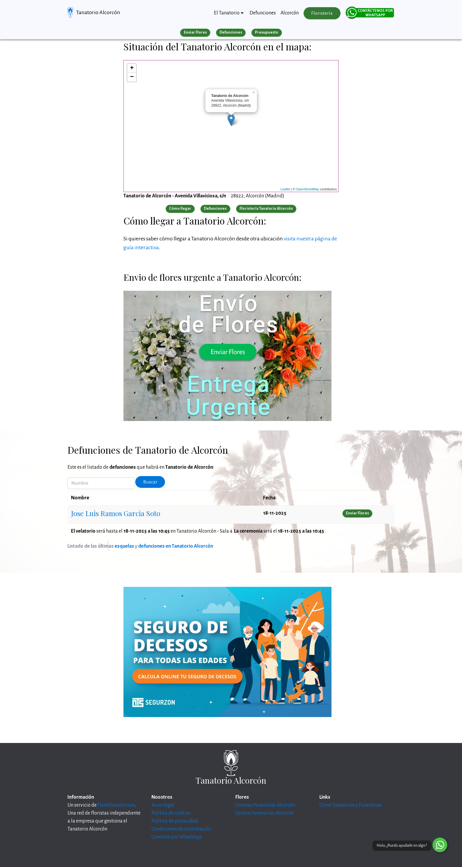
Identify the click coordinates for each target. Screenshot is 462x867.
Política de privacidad (174, 821)
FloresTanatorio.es (116, 805)
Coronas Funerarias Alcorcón (265, 805)
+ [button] (132, 68)
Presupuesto (266, 32)
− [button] (132, 77)
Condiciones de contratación (181, 829)
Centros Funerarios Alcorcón (264, 813)
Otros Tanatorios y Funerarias (350, 805)
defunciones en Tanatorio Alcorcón (175, 546)
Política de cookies (171, 813)
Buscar (150, 482)
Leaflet (285, 189)
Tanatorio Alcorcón (98, 12)
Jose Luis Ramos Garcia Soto (115, 513)
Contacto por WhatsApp (176, 837)
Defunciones (263, 13)
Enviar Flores (195, 32)
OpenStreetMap (307, 189)
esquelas (124, 546)
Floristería (322, 13)
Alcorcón (289, 13)
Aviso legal (162, 805)
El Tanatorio (227, 13)
